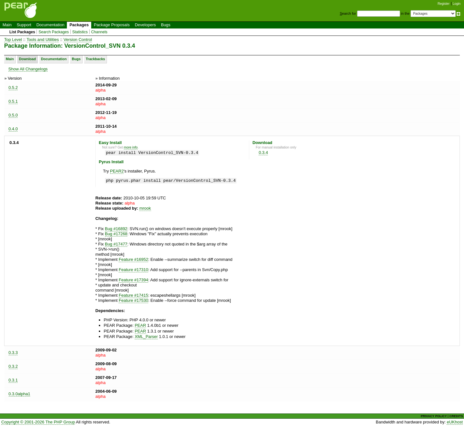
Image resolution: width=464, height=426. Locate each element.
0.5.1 (13, 101)
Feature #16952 (133, 259)
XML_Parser (146, 336)
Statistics (80, 32)
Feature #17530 (133, 300)
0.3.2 (13, 366)
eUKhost (455, 422)
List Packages (22, 32)
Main (7, 24)
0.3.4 (263, 152)
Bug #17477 (116, 244)
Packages (79, 24)
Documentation (50, 24)
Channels (99, 32)
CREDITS (456, 416)
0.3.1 (13, 380)
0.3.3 (13, 352)
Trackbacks (95, 59)
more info (131, 147)
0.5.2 (13, 87)
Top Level (13, 39)
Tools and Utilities (43, 39)
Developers (145, 24)
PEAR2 (117, 171)
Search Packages (53, 32)
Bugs (166, 24)
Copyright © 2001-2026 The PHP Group (38, 422)
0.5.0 (13, 115)
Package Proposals (112, 24)
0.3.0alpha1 (19, 393)
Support (24, 24)
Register (444, 3)
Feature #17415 (133, 295)
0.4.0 (13, 128)
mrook (145, 208)
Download (27, 59)
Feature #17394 (133, 279)
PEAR (140, 325)
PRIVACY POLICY (434, 416)
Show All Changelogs (28, 69)
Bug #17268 (116, 233)
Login (456, 3)
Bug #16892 (116, 228)
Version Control (77, 39)
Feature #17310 (133, 269)
